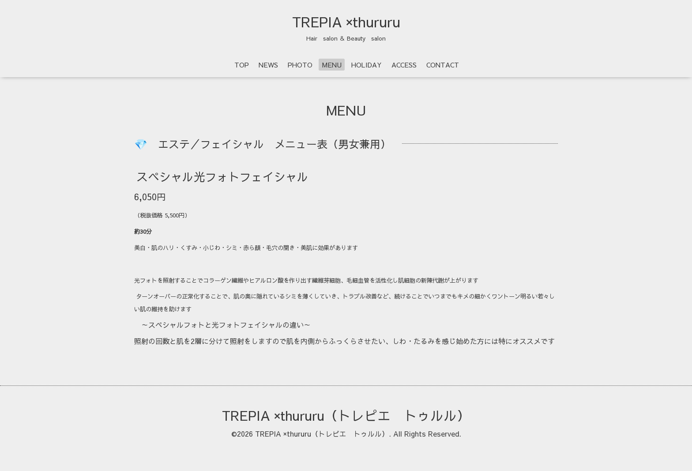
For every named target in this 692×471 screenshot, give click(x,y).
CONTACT (442, 64)
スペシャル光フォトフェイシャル (222, 176)
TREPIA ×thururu (346, 21)
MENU (332, 64)
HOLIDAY (366, 64)
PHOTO (300, 64)
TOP (241, 64)
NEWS (268, 64)
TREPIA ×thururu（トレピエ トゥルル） (346, 415)
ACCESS (404, 64)
